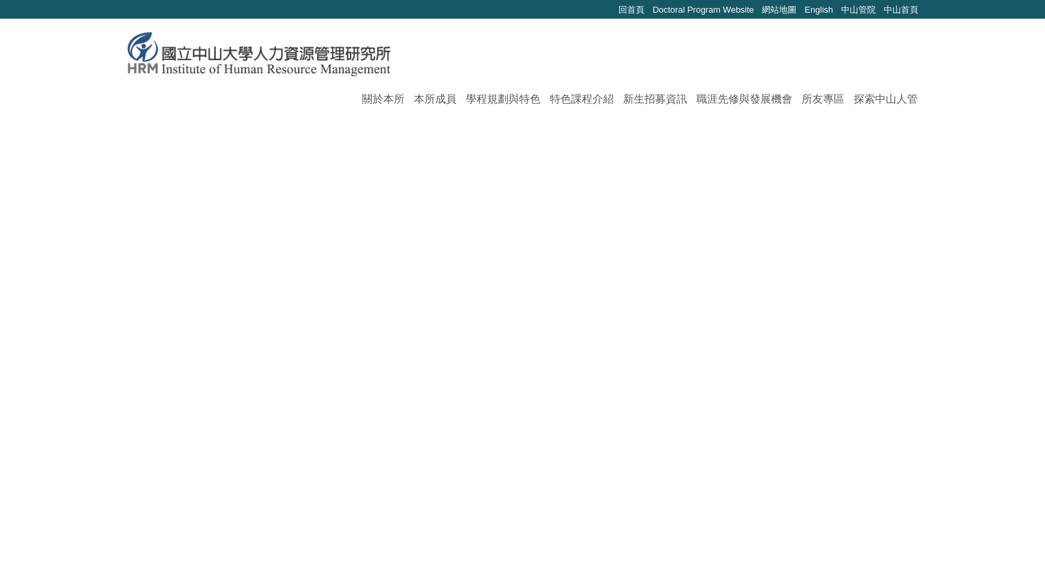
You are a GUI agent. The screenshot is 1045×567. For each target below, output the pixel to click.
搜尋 (910, 58)
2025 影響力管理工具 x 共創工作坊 (289, 275)
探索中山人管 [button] (886, 99)
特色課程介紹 (582, 99)
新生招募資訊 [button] (655, 99)
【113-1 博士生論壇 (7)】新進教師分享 (299, 418)
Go (667, 468)
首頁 (163, 135)
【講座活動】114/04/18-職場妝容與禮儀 (301, 346)
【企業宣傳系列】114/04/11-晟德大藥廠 (301, 370)
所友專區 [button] (823, 99)
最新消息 (208, 135)
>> (531, 468)
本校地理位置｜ (879, 537)
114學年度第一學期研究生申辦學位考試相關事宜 (324, 251)
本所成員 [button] (435, 99)
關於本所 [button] (383, 99)
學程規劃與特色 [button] (503, 99)
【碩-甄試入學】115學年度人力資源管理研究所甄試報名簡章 (354, 203)
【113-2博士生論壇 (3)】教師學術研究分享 (309, 394)
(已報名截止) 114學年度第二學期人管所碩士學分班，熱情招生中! (364, 227)
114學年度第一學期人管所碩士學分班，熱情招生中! (331, 298)
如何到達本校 (809, 537)
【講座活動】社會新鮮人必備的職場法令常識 (314, 322)
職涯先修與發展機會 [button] (744, 99)
